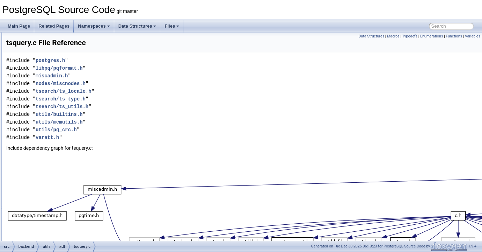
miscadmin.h (139, 75)
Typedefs (410, 36)
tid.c (49, 101)
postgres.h (137, 60)
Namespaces (94, 26)
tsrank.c (52, 186)
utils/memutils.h (146, 122)
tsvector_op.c (57, 201)
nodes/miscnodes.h (148, 83)
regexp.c (53, 47)
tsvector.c (54, 193)
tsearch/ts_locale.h (151, 91)
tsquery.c (53, 140)
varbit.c (52, 224)
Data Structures (137, 26)
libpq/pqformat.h (146, 68)
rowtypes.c (55, 70)
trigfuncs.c (55, 116)
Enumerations (431, 36)
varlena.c (54, 240)
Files (172, 26)
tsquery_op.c (57, 163)
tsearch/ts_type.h (148, 99)
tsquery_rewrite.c (61, 170)
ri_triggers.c (56, 63)
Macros (393, 36)
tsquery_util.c (57, 178)
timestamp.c (56, 109)
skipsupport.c (57, 93)
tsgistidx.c (54, 132)
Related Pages (54, 26)
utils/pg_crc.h (143, 129)
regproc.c (54, 55)
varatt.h (134, 137)
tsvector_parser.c (61, 209)
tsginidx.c (54, 124)
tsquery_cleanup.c (62, 147)
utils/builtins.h (146, 114)
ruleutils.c (54, 78)
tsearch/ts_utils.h (149, 106)
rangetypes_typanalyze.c (68, 39)
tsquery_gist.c (58, 155)
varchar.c (54, 232)
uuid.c (51, 217)
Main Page (19, 26)
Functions (454, 36)
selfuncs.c (54, 86)
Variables (472, 36)
